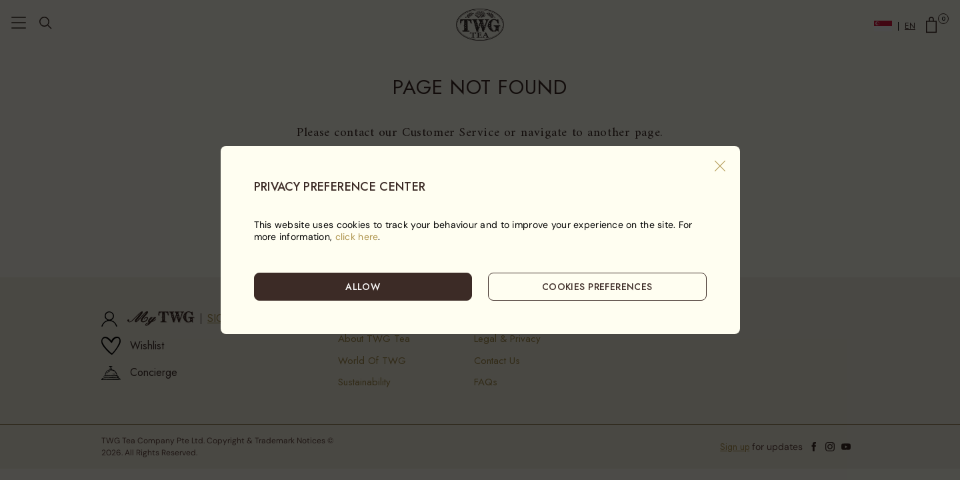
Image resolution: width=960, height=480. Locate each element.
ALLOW (362, 286)
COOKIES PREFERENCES (597, 286)
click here (357, 237)
